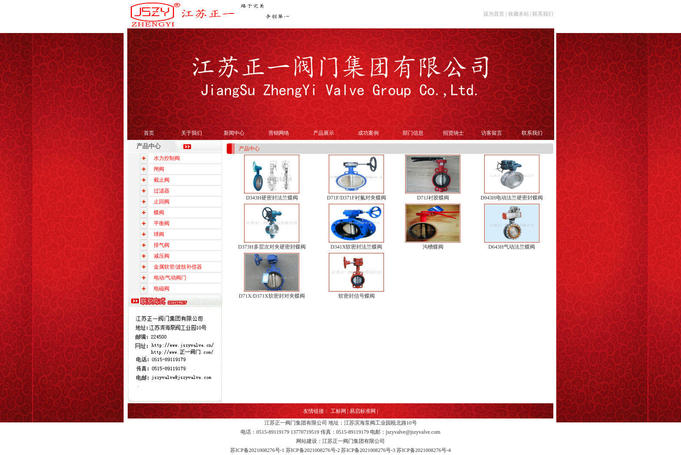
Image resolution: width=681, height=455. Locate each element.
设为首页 (493, 14)
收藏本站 (518, 14)
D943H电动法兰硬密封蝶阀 (511, 198)
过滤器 (161, 191)
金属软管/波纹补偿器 (178, 267)
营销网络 (278, 133)
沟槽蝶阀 (433, 247)
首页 (149, 133)
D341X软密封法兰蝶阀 (356, 247)
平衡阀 (161, 223)
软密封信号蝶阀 (356, 296)
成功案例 (368, 133)
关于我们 (191, 133)
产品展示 (323, 133)
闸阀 (159, 169)
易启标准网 (363, 411)
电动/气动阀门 (170, 278)
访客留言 (491, 133)
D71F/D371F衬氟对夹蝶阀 (356, 198)
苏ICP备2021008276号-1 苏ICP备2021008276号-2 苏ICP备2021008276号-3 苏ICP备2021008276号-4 (340, 450)
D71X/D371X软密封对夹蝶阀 (272, 296)
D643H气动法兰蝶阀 (511, 247)
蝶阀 (159, 212)
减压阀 (161, 256)
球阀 (159, 234)
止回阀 (161, 202)
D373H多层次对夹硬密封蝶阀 (271, 247)
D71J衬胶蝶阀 (433, 198)
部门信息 (413, 133)
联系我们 (542, 14)
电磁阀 (161, 289)
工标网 (338, 411)
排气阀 (161, 245)
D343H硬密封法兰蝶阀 (272, 198)
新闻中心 (234, 133)
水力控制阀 (167, 158)
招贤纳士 (453, 133)
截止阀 (161, 180)
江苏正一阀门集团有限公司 (295, 423)
